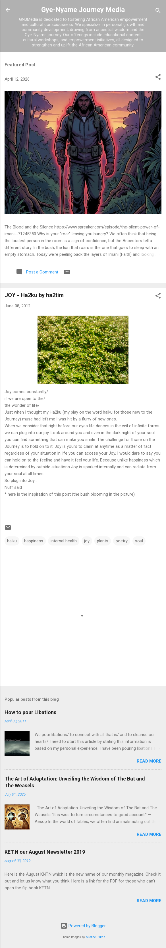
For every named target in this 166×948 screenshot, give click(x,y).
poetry (122, 541)
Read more (149, 761)
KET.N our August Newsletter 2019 (45, 852)
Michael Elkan (95, 937)
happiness (33, 541)
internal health (64, 541)
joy (87, 541)
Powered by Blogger (83, 925)
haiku (12, 541)
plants (102, 541)
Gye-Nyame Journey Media (83, 10)
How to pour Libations (30, 712)
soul (139, 541)
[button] (158, 77)
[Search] (158, 11)
